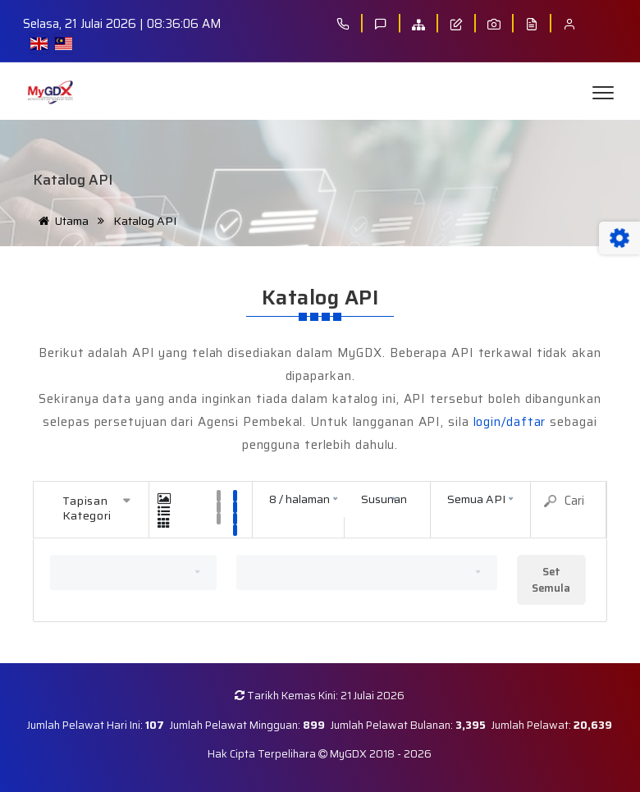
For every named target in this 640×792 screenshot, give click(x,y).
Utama (61, 221)
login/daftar (509, 422)
